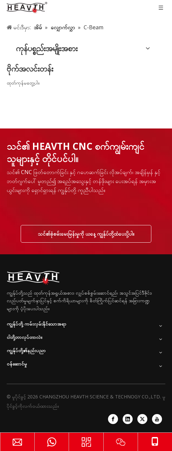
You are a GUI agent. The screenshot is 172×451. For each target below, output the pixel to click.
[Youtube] (157, 419)
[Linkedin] (128, 419)
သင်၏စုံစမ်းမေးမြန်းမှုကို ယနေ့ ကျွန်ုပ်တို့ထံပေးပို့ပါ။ (86, 233)
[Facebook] (113, 419)
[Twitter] (142, 419)
